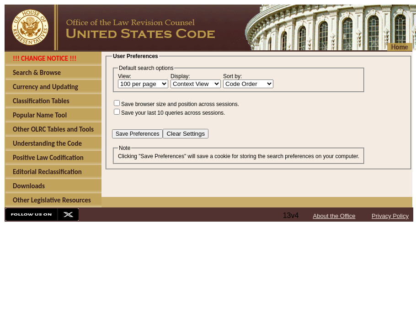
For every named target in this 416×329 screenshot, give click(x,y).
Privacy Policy (390, 215)
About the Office (334, 215)
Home (399, 47)
